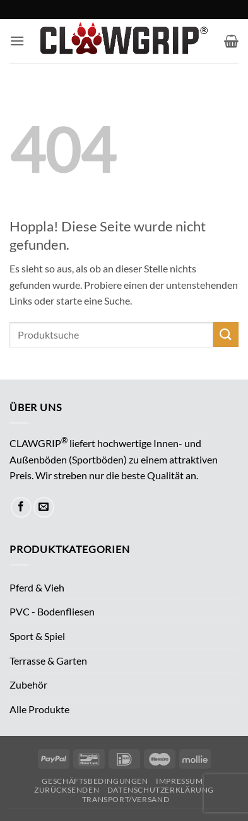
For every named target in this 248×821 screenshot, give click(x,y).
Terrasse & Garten (48, 661)
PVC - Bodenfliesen (52, 611)
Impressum (179, 781)
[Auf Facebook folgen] (21, 507)
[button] (17, 40)
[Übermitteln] (226, 334)
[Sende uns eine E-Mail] (43, 507)
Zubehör (28, 684)
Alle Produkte (39, 709)
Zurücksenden (66, 790)
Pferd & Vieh (36, 587)
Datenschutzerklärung (160, 790)
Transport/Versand (125, 799)
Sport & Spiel (37, 636)
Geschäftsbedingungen (95, 781)
